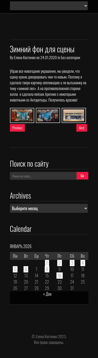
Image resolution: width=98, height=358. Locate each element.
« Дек (47, 294)
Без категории (70, 57)
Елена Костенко (25, 57)
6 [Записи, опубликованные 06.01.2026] (26, 269)
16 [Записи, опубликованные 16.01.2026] (59, 275)
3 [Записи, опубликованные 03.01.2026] (72, 263)
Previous (17, 127)
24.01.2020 (48, 57)
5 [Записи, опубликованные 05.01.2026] (15, 269)
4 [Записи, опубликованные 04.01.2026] (83, 263)
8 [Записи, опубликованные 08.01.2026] (47, 269)
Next (81, 127)
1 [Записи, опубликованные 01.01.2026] (47, 263)
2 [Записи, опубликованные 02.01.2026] (60, 263)
